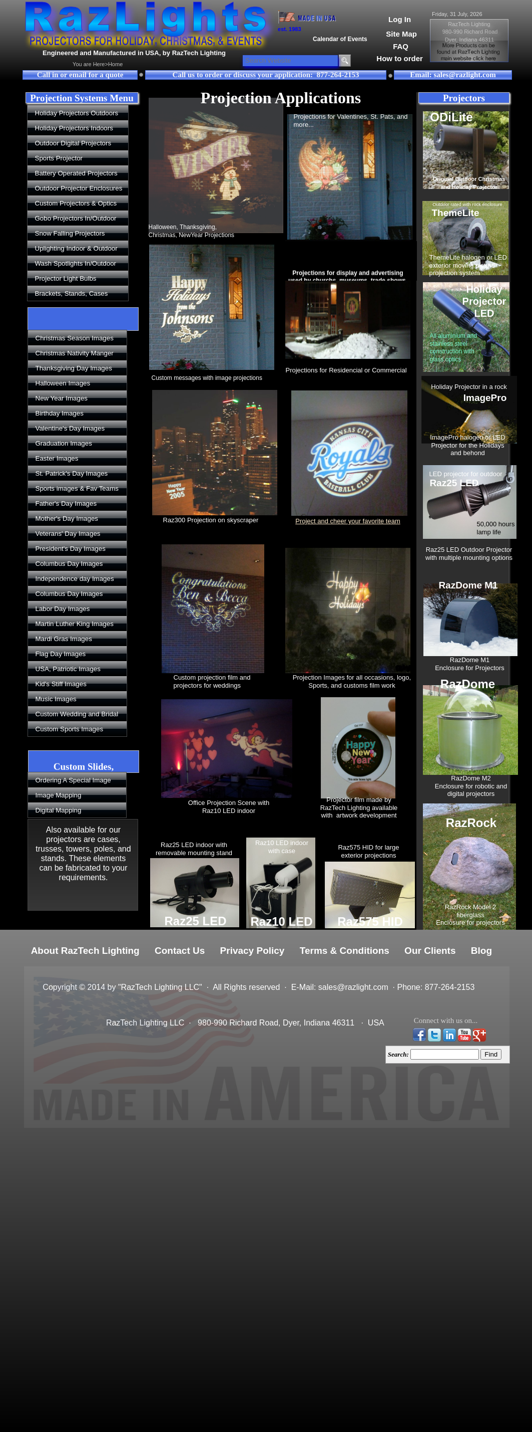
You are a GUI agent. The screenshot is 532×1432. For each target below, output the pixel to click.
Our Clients (429, 950)
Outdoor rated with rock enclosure (467, 204)
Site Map (401, 34)
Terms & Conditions (344, 950)
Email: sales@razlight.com (452, 75)
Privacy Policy (252, 950)
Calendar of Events (340, 39)
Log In (399, 19)
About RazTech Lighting (85, 950)
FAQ (400, 46)
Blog (481, 950)
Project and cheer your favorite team (347, 521)
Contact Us (180, 950)
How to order (399, 58)
